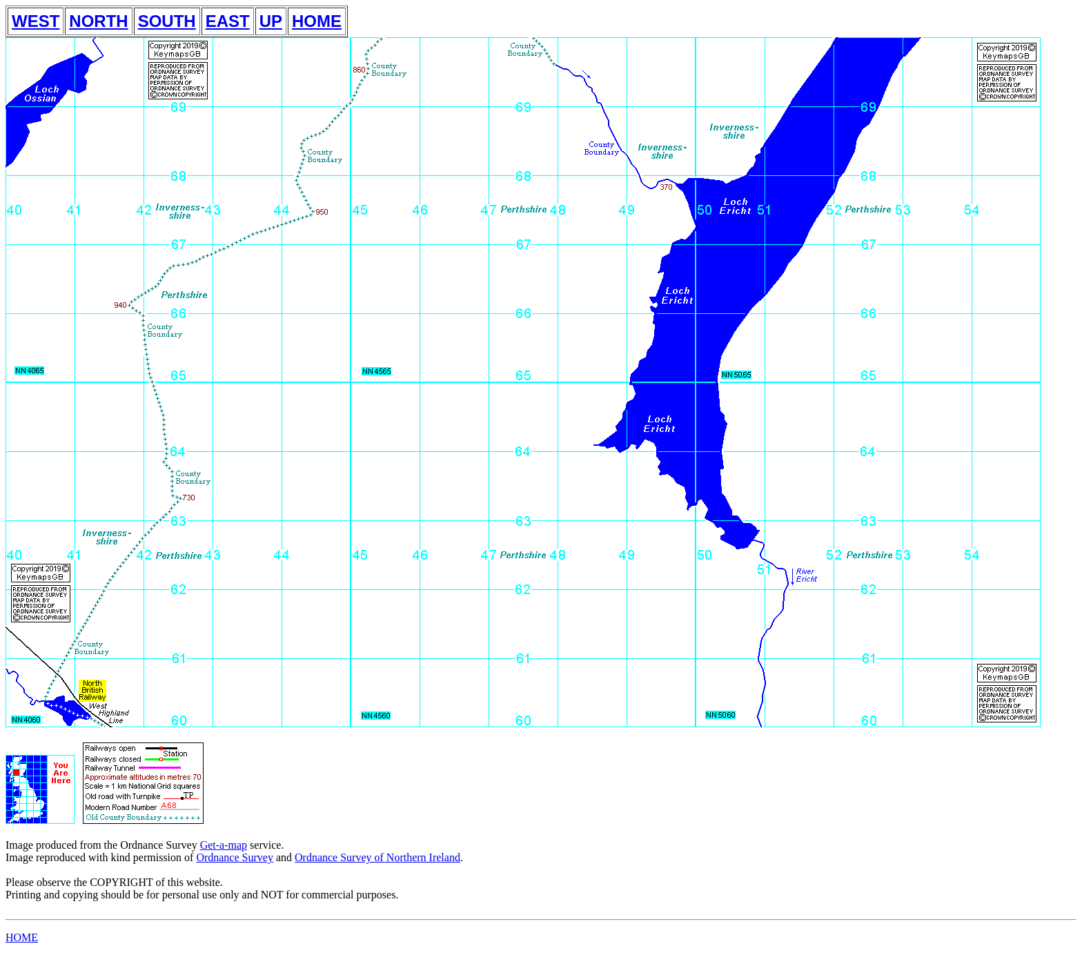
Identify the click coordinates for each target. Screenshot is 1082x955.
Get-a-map (223, 845)
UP (270, 21)
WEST (35, 21)
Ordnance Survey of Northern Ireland (377, 857)
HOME (317, 21)
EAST (228, 21)
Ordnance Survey (234, 857)
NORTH (98, 21)
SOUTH (167, 21)
